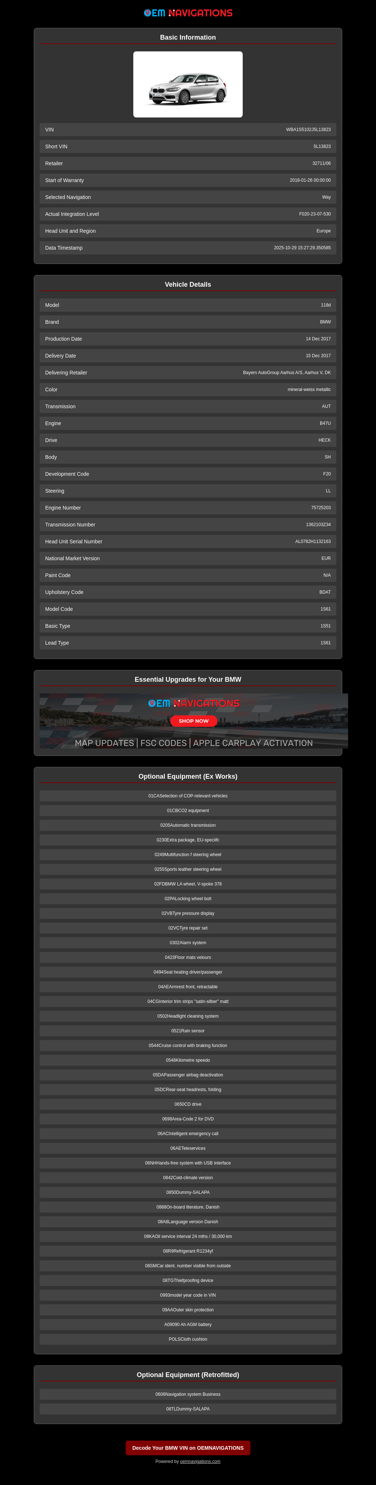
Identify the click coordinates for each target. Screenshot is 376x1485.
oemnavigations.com (200, 1461)
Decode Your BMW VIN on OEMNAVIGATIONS (187, 1448)
